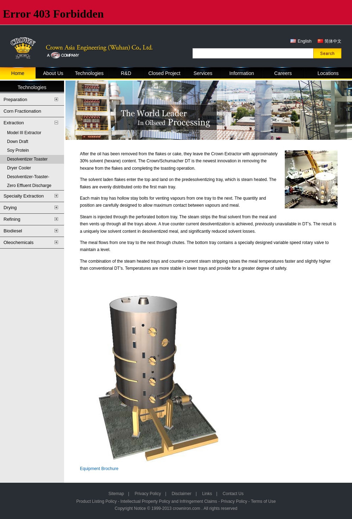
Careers (283, 73)
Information (241, 73)
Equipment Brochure (99, 468)
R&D (126, 73)
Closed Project (164, 73)
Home (17, 73)
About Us (53, 73)
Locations (328, 73)
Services (203, 73)
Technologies (89, 73)
